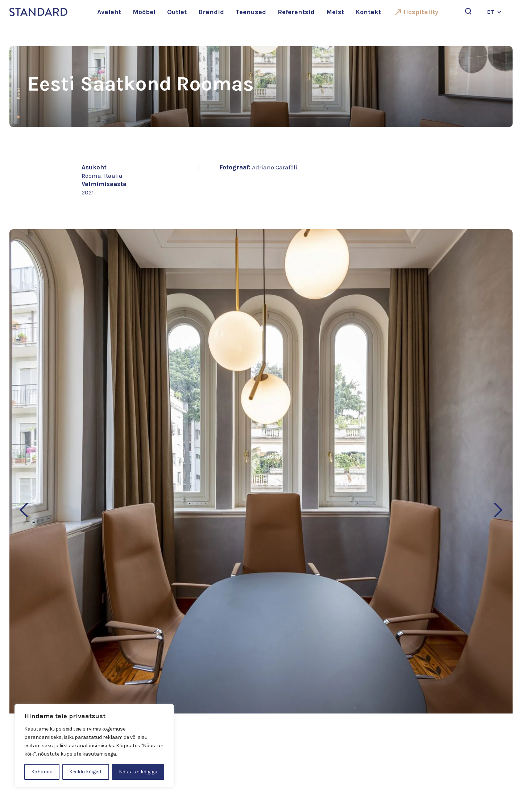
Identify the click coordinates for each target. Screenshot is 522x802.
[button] (24, 510)
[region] (94, 745)
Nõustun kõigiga (138, 772)
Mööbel (144, 12)
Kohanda (42, 772)
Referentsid (296, 12)
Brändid (211, 12)
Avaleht (109, 12)
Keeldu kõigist (85, 772)
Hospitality (420, 12)
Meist (335, 12)
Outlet (177, 12)
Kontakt (368, 12)
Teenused (251, 12)
